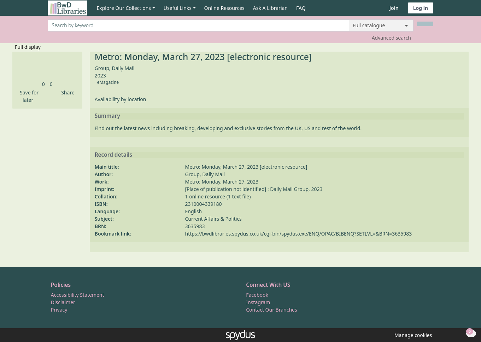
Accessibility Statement (77, 294)
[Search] (425, 24)
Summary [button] (107, 116)
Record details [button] (113, 155)
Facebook (257, 294)
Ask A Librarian (270, 8)
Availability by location (120, 99)
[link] (43, 84)
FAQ (301, 8)
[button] (27, 96)
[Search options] (381, 25)
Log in (420, 8)
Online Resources (224, 8)
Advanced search (391, 37)
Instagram (258, 302)
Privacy (59, 309)
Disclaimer (63, 302)
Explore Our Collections (124, 8)
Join (394, 8)
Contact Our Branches (271, 309)
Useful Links (178, 8)
